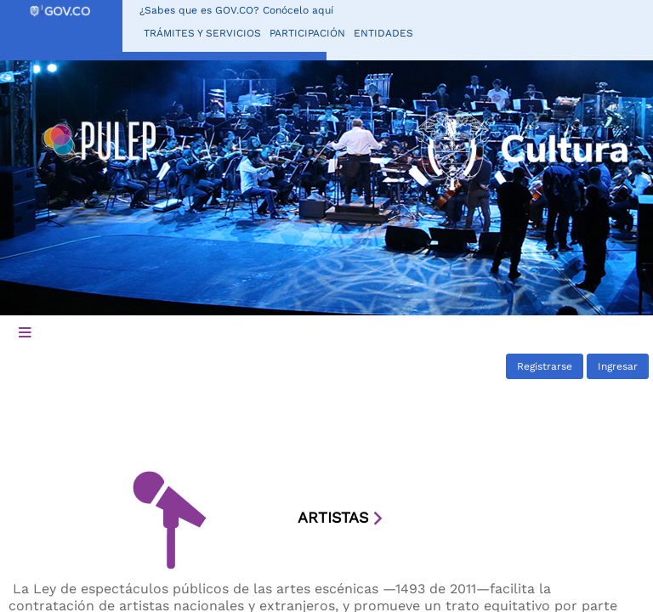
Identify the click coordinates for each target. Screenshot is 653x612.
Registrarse (544, 366)
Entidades (383, 33)
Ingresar (618, 366)
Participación (307, 33)
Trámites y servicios (202, 33)
